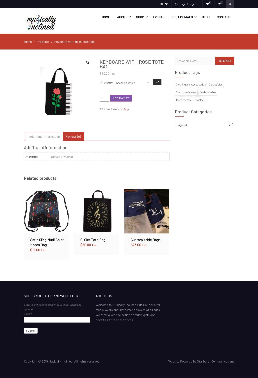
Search (225, 60)
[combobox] (204, 123)
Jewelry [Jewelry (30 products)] (198, 99)
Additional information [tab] (44, 136)
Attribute (107, 82)
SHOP (140, 17)
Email (28, 313)
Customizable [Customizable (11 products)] (208, 92)
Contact (224, 17)
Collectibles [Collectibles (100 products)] (216, 84)
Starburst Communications (215, 361)
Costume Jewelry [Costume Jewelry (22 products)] (186, 92)
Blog (206, 17)
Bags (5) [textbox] (203, 124)
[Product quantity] (104, 98)
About (122, 17)
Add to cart (121, 98)
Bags (126, 109)
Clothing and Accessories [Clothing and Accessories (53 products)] (191, 84)
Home (106, 17)
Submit (31, 330)
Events (159, 17)
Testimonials (182, 17)
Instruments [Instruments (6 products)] (183, 99)
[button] (88, 62)
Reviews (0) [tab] (73, 136)
